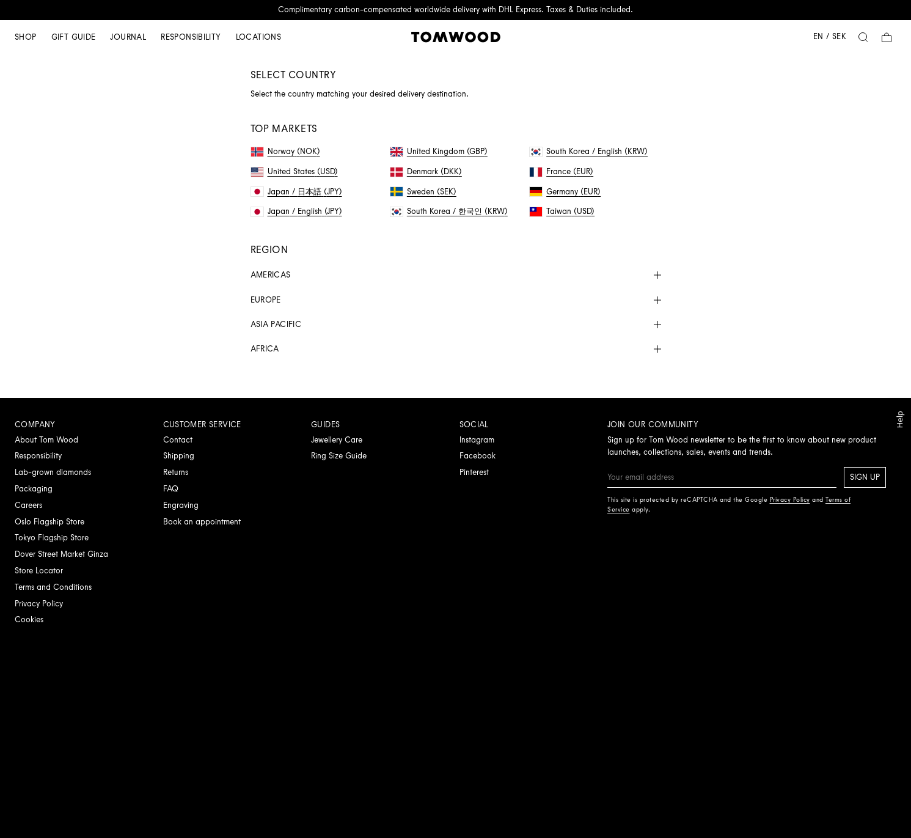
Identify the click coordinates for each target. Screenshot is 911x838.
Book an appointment (202, 521)
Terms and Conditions (53, 587)
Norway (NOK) (285, 151)
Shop (26, 37)
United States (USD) (294, 171)
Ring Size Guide (339, 455)
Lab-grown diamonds (53, 472)
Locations (259, 37)
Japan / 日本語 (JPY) (296, 191)
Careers (28, 505)
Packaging (34, 488)
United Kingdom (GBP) (439, 151)
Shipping (178, 455)
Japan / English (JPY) (296, 211)
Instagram (476, 440)
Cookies (29, 619)
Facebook (477, 455)
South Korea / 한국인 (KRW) (449, 211)
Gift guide (73, 37)
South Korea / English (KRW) (589, 151)
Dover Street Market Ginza (61, 554)
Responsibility (191, 37)
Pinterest (474, 472)
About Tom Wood (46, 440)
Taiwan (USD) (562, 211)
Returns (175, 472)
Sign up (865, 477)
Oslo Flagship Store (49, 521)
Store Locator (39, 570)
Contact (177, 440)
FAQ (170, 488)
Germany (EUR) (565, 191)
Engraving (181, 505)
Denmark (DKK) (426, 171)
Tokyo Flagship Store (52, 537)
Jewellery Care (336, 440)
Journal (128, 37)
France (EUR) (561, 171)
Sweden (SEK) (423, 191)
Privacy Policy (39, 603)
